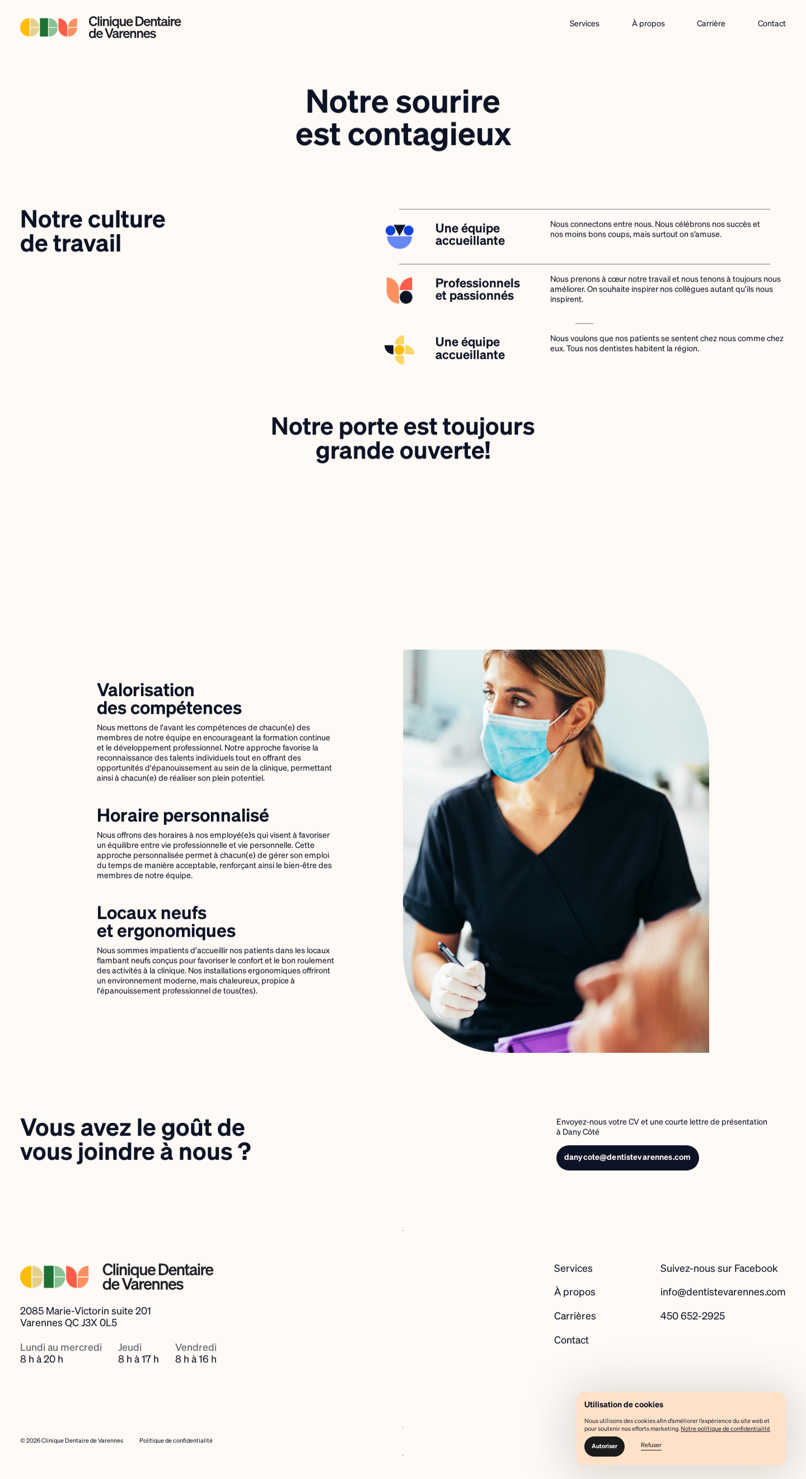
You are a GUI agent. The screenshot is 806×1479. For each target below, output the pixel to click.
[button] (604, 1446)
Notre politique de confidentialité (725, 1429)
